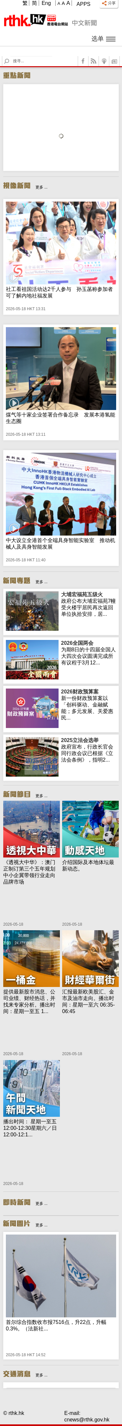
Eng (46, 3)
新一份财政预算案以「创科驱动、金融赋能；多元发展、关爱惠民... (88, 705)
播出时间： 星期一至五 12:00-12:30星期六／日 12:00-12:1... (30, 1128)
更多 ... (41, 187)
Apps (83, 4)
